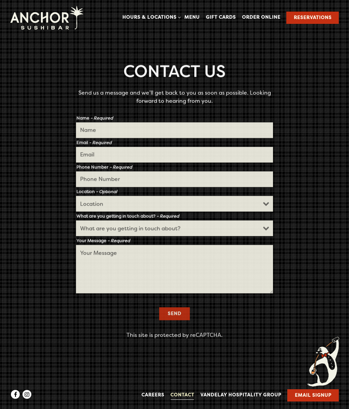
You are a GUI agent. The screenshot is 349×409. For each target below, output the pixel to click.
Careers (152, 394)
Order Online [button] (261, 17)
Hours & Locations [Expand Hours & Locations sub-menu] (150, 17)
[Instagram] (26, 394)
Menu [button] (192, 17)
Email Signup (313, 395)
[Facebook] (15, 394)
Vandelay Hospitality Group (241, 394)
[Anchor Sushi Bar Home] (46, 17)
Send (174, 314)
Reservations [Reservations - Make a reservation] (313, 17)
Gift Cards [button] (221, 17)
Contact (182, 394)
